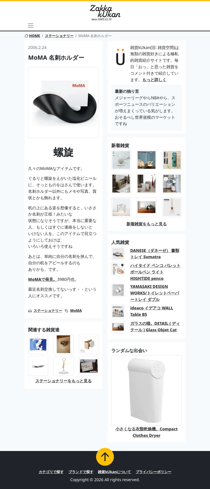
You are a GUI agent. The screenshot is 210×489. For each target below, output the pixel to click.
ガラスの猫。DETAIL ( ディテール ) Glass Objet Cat (155, 326)
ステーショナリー (59, 35)
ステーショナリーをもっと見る (63, 380)
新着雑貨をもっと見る (146, 224)
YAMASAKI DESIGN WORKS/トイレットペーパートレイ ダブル (154, 293)
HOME (32, 35)
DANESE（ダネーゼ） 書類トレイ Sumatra (154, 254)
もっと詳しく (154, 79)
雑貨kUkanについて (114, 471)
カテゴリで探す (51, 471)
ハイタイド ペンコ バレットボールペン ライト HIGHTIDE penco (155, 272)
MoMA (76, 310)
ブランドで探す (80, 471)
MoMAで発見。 (42, 279)
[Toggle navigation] (30, 25)
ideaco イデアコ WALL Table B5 (151, 311)
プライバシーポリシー (153, 471)
